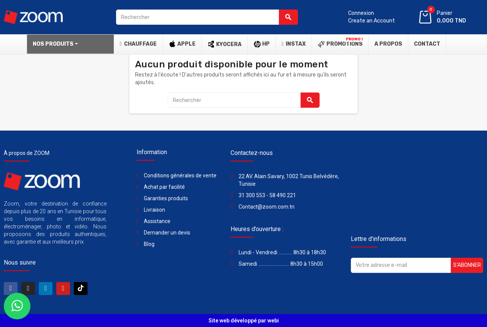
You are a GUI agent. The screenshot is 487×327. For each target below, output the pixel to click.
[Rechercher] (207, 17)
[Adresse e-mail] (401, 265)
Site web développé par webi (243, 320)
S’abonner (467, 265)
